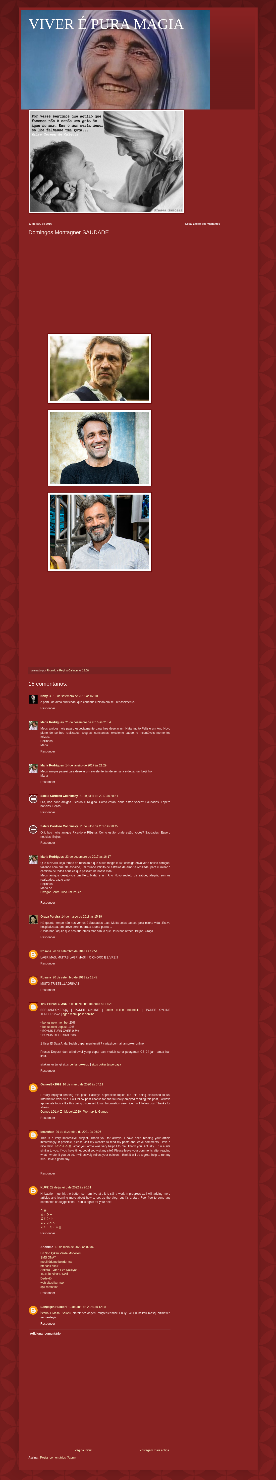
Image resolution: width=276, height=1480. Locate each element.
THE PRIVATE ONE (54, 1004)
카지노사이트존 (51, 1227)
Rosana (46, 951)
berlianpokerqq (79, 1064)
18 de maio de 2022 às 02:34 (74, 1247)
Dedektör (47, 1278)
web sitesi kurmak (52, 1282)
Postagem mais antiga (154, 1450)
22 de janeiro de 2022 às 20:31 (70, 1187)
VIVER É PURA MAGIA (106, 24)
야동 (44, 1210)
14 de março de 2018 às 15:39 (81, 916)
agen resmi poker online (78, 1014)
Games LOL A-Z (51, 1111)
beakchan (47, 1132)
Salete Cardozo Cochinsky (59, 796)
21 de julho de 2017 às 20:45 (98, 826)
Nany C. (46, 696)
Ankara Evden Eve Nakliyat (59, 1270)
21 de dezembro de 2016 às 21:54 (88, 722)
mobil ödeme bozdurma (56, 1262)
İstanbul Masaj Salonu (56, 1313)
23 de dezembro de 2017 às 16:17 (88, 856)
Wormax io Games (95, 1111)
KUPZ (45, 1187)
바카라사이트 (63, 1146)
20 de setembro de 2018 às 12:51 (75, 951)
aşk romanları (50, 1287)
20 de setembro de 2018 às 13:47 (75, 977)
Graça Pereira (50, 916)
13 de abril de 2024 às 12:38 (87, 1307)
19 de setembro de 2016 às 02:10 (75, 696)
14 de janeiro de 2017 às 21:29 (86, 765)
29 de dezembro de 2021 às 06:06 (78, 1132)
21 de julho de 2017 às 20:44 (98, 796)
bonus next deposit (54, 1027)
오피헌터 (47, 1214)
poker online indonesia (122, 1010)
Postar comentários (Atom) (58, 1457)
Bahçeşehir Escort (54, 1307)
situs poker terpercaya (106, 1064)
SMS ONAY (48, 1257)
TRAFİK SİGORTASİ (54, 1274)
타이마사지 (48, 1223)
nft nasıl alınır (49, 1266)
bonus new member (55, 1022)
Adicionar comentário (45, 1333)
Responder (48, 708)
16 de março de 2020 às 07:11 (83, 1084)
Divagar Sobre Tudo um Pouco (61, 892)
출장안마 (47, 1218)
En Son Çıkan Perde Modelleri (61, 1253)
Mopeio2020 (72, 1111)
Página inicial (83, 1450)
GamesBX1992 (51, 1084)
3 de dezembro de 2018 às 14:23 (90, 1004)
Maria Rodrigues (52, 722)
